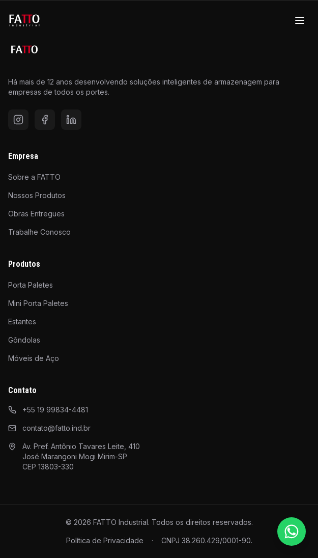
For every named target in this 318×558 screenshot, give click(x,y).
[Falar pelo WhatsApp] (291, 531)
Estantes (22, 321)
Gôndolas (24, 340)
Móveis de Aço (33, 358)
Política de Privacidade (104, 540)
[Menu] (300, 20)
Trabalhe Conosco (39, 232)
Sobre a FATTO (34, 177)
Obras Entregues (36, 213)
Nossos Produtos (37, 195)
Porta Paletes (30, 285)
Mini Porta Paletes (38, 303)
